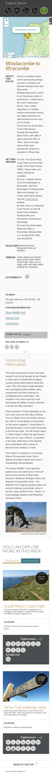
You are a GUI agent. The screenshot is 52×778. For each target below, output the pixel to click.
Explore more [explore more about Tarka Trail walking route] (28, 737)
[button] (28, 36)
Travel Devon (31, 199)
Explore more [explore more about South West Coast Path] (28, 638)
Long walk (12, 561)
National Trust (12, 318)
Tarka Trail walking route (25, 707)
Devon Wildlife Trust (15, 312)
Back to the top (24, 764)
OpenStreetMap (33, 57)
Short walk (30, 561)
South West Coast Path (24, 605)
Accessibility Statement (16, 771)
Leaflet (21, 57)
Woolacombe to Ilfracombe (25, 30)
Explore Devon (16, 3)
